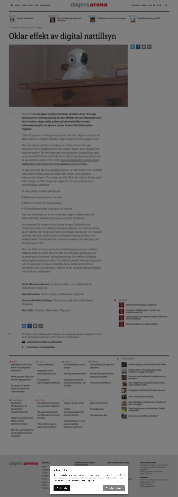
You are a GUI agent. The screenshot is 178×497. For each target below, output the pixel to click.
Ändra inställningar (113, 488)
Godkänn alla (62, 488)
